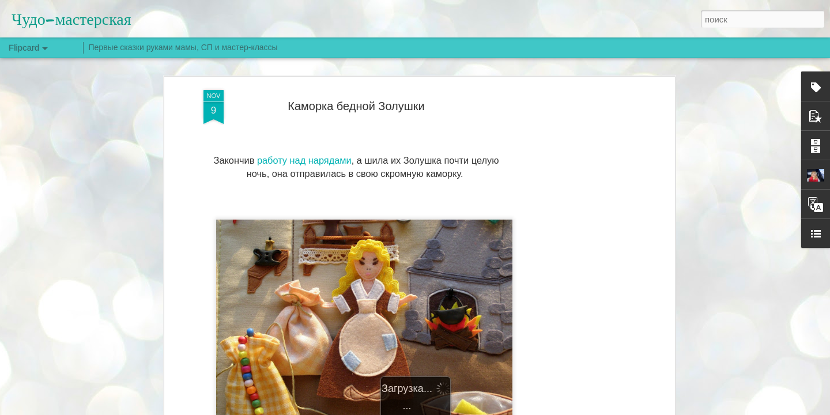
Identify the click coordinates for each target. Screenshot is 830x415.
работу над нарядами (304, 160)
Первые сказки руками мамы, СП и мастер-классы (183, 47)
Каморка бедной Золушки (356, 106)
